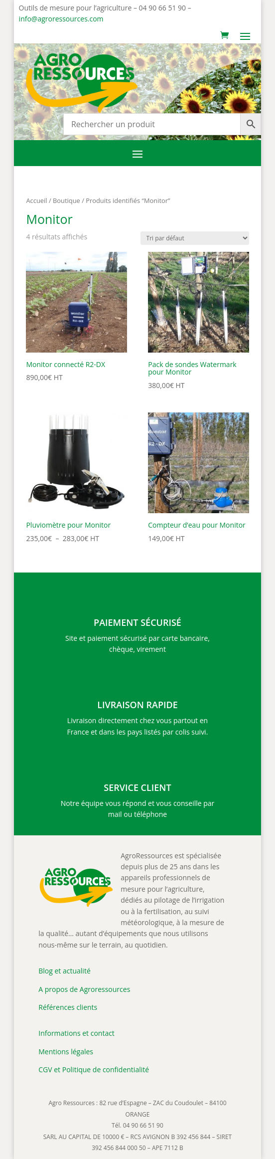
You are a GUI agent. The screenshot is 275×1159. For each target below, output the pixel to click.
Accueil (36, 200)
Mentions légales (65, 1051)
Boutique (66, 200)
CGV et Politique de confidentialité (93, 1069)
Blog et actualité (64, 970)
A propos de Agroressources (84, 989)
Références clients (67, 1007)
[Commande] (194, 238)
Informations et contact (76, 1033)
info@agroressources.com (61, 18)
